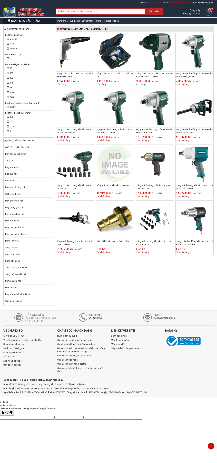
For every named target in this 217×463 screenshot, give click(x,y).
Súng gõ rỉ (10, 160)
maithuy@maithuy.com (180, 3)
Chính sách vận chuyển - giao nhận (74, 355)
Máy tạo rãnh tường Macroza (125, 348)
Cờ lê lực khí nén (13, 194)
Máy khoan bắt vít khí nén (17, 294)
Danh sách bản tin (12, 352)
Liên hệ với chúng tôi (13, 361)
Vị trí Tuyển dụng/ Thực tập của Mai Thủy (23, 340)
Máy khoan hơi (12, 167)
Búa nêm (9, 180)
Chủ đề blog (9, 356)
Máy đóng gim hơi (14, 207)
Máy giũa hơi (11, 287)
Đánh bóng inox (118, 336)
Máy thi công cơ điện (121, 340)
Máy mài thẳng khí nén (16, 234)
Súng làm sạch (12, 254)
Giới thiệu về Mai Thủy (13, 336)
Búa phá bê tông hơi (15, 187)
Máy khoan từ (117, 344)
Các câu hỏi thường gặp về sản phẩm (75, 340)
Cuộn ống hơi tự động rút (17, 147)
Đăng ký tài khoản (192, 13)
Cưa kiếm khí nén (13, 301)
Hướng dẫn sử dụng (67, 336)
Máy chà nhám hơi (14, 200)
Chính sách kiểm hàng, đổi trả (71, 364)
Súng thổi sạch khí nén (16, 274)
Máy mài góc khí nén (15, 227)
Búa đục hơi (11, 174)
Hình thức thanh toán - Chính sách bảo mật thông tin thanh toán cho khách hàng (81, 350)
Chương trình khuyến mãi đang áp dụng (76, 344)
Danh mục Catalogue (13, 348)
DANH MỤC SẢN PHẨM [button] (25, 20)
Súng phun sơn (12, 261)
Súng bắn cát (11, 247)
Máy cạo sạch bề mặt (15, 154)
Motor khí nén (12, 241)
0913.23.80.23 (154, 3)
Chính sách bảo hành (67, 360)
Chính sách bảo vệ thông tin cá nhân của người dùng (80, 370)
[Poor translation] (9, 413)
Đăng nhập (195, 10)
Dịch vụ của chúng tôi (13, 344)
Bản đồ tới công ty (203, 3)
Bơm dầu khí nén (13, 281)
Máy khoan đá (12, 220)
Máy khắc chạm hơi (14, 214)
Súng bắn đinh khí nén (16, 267)
